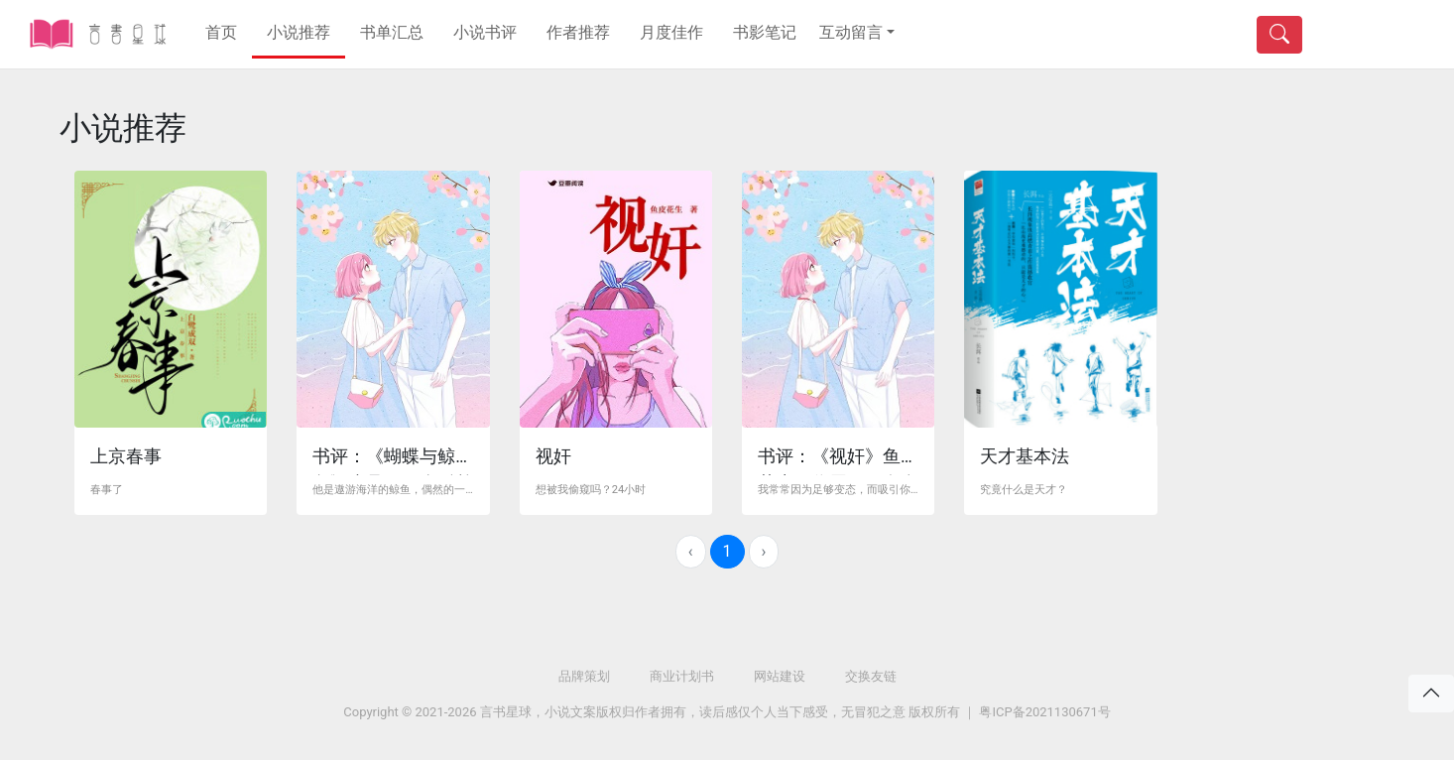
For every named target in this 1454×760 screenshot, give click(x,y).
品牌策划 (584, 676)
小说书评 (485, 32)
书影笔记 (764, 32)
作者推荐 (578, 32)
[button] (857, 33)
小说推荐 (298, 32)
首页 (221, 32)
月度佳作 (671, 32)
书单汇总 (392, 32)
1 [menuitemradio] (727, 551)
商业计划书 (682, 676)
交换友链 (871, 676)
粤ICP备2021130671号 (1044, 711)
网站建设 (779, 676)
